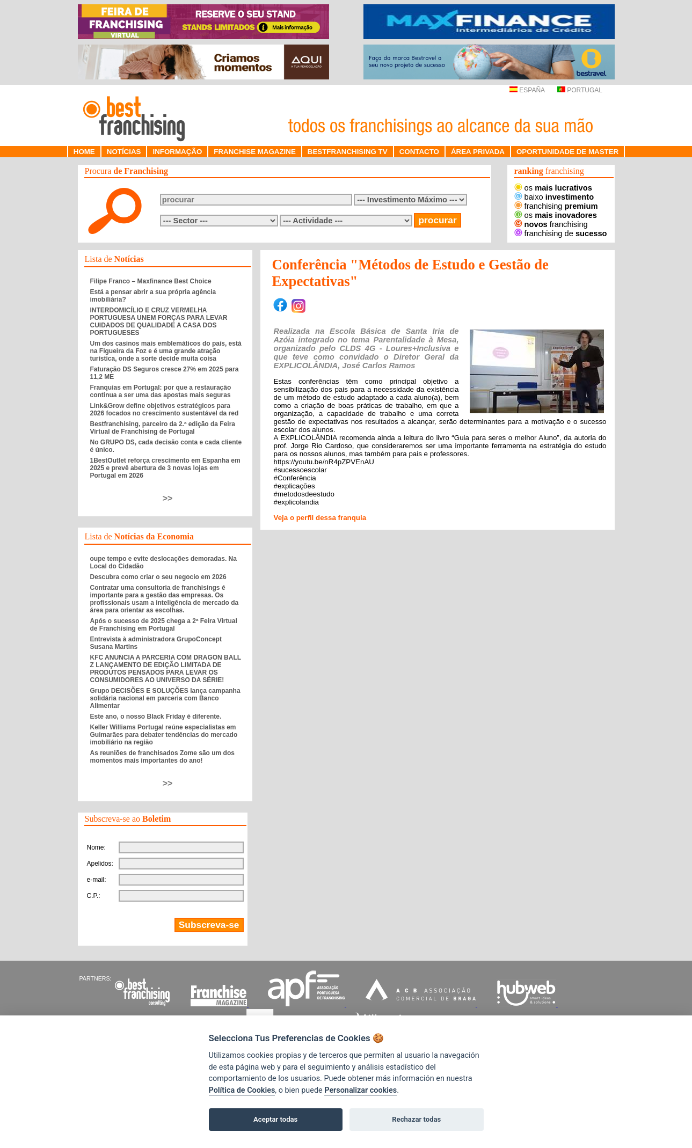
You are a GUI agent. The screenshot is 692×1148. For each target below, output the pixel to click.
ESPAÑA (526, 90)
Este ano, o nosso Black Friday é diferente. (156, 716)
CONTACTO (419, 152)
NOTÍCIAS (124, 152)
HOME (84, 152)
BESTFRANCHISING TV (348, 152)
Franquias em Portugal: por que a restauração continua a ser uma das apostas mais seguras (160, 391)
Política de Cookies (242, 1090)
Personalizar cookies (360, 1090)
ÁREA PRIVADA (478, 152)
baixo (554, 197)
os (553, 188)
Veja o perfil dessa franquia (320, 518)
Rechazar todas (416, 1119)
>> (168, 498)
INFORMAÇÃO (177, 152)
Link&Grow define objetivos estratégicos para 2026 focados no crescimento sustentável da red (164, 409)
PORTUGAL (579, 90)
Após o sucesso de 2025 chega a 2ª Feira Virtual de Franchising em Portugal (163, 624)
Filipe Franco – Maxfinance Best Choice (151, 281)
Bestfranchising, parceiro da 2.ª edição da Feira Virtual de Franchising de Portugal (163, 427)
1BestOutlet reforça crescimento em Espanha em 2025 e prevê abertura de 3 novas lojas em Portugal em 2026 (165, 468)
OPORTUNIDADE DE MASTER (567, 152)
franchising (556, 206)
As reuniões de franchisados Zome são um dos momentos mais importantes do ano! (162, 756)
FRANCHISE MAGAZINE (255, 152)
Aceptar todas (275, 1119)
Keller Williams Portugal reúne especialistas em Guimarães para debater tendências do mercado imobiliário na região (164, 734)
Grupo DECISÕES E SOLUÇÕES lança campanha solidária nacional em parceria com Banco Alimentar (165, 698)
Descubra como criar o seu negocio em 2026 (158, 577)
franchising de (560, 233)
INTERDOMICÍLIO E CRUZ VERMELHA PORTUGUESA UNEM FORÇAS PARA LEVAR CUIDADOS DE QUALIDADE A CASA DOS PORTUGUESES (159, 321)
